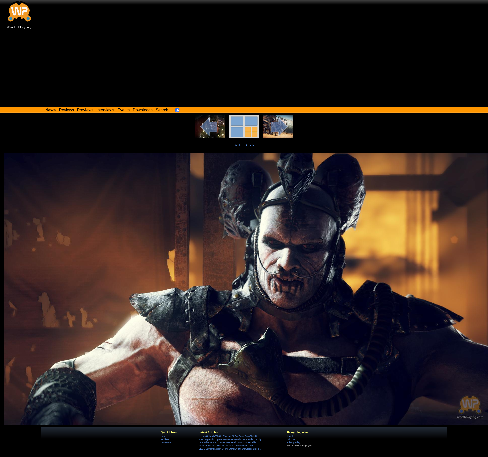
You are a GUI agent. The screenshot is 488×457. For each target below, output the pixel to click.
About (290, 436)
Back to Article (244, 145)
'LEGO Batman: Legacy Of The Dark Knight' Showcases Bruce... (230, 449)
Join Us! (291, 439)
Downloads (143, 110)
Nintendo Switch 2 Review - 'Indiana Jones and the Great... (227, 445)
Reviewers (166, 442)
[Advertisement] (244, 69)
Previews (85, 110)
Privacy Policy (293, 442)
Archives (165, 439)
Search (162, 110)
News (163, 436)
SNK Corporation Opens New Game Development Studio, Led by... (231, 439)
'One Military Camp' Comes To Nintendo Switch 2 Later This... (228, 442)
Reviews (66, 110)
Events (124, 110)
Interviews (105, 110)
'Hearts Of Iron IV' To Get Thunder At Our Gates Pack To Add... (229, 436)
